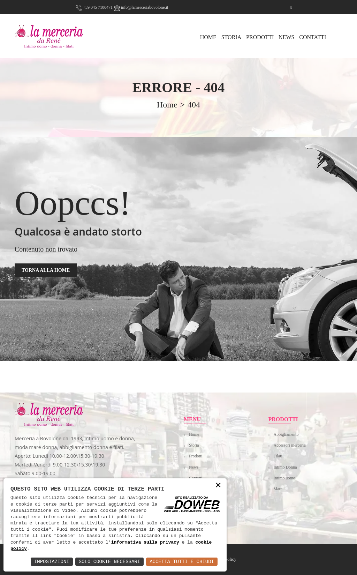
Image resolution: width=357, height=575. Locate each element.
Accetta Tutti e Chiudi (182, 561)
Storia (231, 37)
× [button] (218, 485)
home (167, 104)
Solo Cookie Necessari (109, 561)
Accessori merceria (290, 445)
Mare (278, 488)
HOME (208, 37)
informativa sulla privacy (145, 542)
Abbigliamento (286, 434)
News (286, 37)
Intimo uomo (284, 478)
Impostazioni (51, 561)
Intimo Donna (285, 467)
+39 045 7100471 (94, 7)
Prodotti (260, 37)
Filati (278, 456)
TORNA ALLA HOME (46, 270)
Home (194, 434)
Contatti (312, 37)
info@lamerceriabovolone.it (141, 7)
